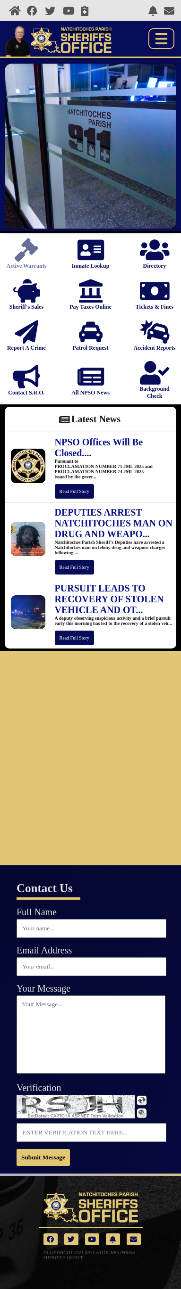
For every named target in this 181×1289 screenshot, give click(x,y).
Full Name (37, 912)
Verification (39, 1088)
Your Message (43, 988)
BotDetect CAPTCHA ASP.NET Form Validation (76, 1116)
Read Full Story (74, 491)
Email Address (44, 950)
